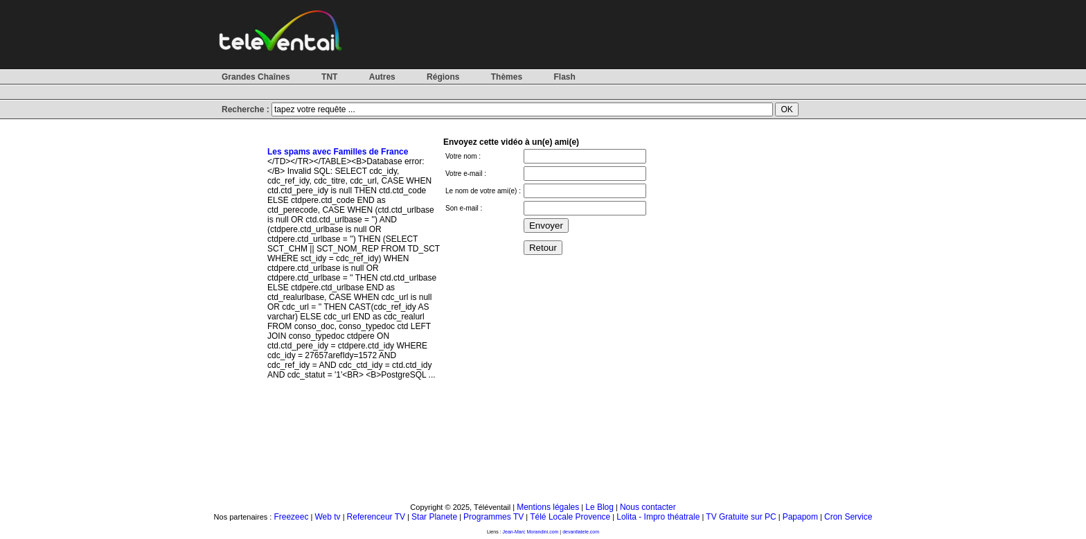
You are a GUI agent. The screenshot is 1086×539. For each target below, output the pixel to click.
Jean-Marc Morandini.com (531, 531)
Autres (382, 77)
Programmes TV (493, 517)
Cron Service (848, 517)
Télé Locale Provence (570, 517)
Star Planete (434, 517)
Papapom (800, 517)
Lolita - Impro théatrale (658, 517)
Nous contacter (648, 507)
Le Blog (599, 507)
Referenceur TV (376, 517)
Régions (443, 77)
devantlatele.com (580, 531)
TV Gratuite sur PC (741, 517)
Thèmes (506, 77)
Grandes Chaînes (256, 77)
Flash (564, 77)
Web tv (327, 517)
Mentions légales (548, 507)
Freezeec (291, 517)
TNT (329, 77)
